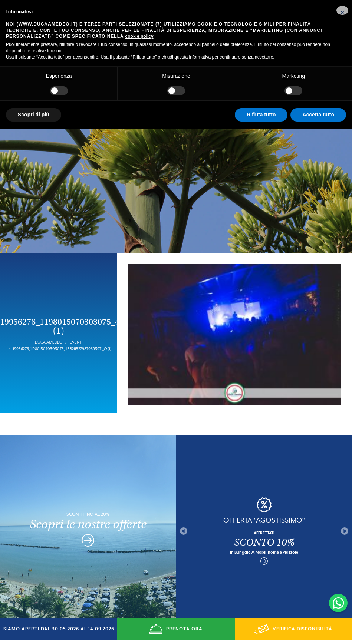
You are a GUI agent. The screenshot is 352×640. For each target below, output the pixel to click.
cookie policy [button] (139, 36)
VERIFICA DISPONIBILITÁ (293, 629)
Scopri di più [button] (33, 114)
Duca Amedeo (48, 325)
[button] (342, 10)
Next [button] (344, 514)
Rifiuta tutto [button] (261, 114)
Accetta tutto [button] (318, 114)
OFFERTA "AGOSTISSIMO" (264, 503)
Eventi (76, 325)
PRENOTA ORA (175, 629)
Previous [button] (183, 514)
